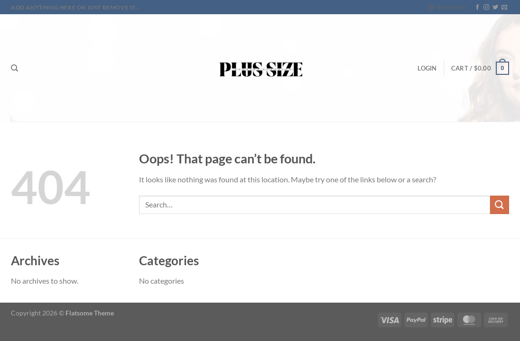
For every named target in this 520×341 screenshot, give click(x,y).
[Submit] (499, 205)
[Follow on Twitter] (495, 7)
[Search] (14, 68)
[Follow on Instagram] (486, 7)
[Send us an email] (504, 7)
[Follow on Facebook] (477, 7)
